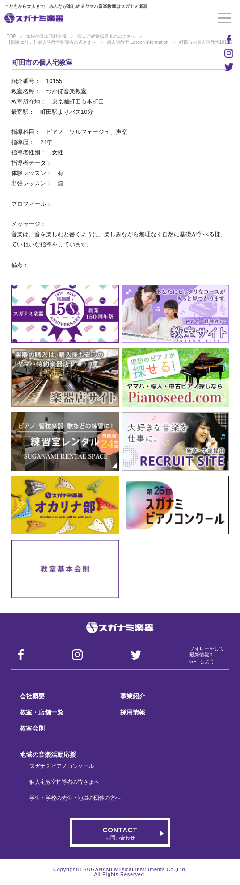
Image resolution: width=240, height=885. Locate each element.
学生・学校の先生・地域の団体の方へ (75, 798)
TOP (11, 36)
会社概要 (32, 696)
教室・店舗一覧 (41, 712)
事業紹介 (132, 696)
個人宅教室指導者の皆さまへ (106, 36)
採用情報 (132, 712)
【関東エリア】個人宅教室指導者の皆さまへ (51, 42)
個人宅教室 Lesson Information (137, 42)
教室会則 (32, 728)
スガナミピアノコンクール (61, 766)
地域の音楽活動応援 (48, 754)
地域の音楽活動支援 (46, 36)
